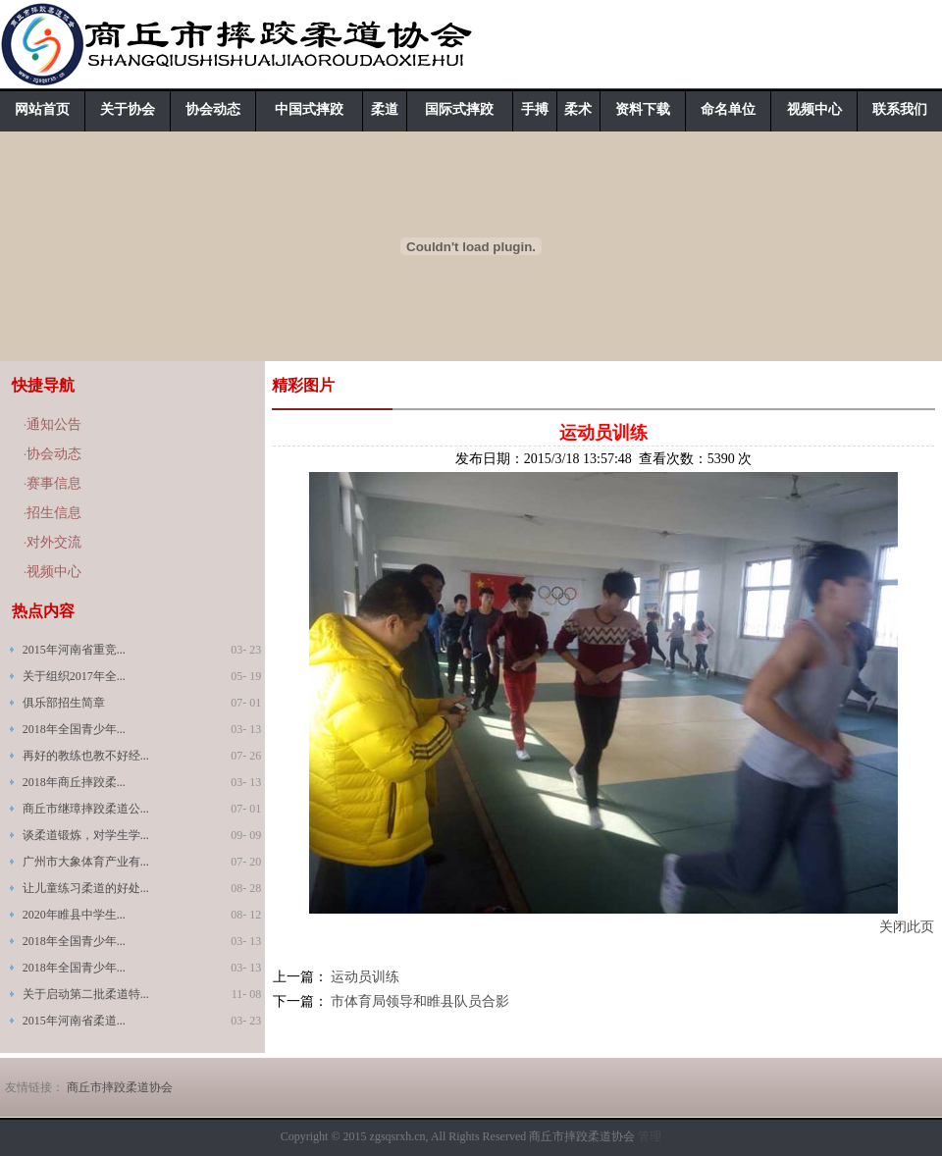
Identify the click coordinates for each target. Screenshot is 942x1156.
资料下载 (642, 109)
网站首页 (42, 109)
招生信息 (53, 512)
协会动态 (212, 109)
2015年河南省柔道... (74, 1020)
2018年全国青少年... (74, 729)
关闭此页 (906, 927)
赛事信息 (53, 483)
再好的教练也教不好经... (86, 755)
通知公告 (53, 424)
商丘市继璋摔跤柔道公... (86, 808)
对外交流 (53, 542)
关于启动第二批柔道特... (86, 994)
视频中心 (814, 109)
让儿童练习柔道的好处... (86, 888)
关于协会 (127, 109)
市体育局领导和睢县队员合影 (420, 1001)
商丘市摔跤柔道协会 (120, 1087)
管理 (649, 1136)
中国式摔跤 (309, 109)
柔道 (384, 109)
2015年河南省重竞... (74, 650)
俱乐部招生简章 (64, 702)
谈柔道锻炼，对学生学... (86, 835)
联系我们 (899, 109)
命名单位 (728, 109)
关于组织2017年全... (74, 676)
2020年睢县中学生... (74, 914)
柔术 (578, 109)
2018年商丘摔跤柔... (74, 782)
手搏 (535, 109)
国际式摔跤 (459, 109)
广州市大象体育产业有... (86, 861)
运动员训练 (365, 977)
